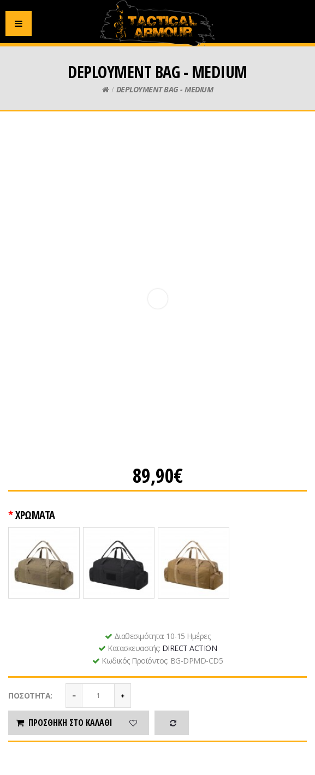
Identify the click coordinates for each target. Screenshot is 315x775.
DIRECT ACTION (189, 648)
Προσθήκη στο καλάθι (63, 723)
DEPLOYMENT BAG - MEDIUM (164, 89)
